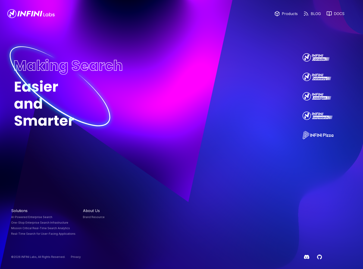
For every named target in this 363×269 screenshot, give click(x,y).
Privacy (76, 257)
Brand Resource (94, 217)
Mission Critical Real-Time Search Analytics (40, 228)
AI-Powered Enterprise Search (31, 217)
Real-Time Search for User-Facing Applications (43, 233)
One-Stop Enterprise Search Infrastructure (39, 222)
